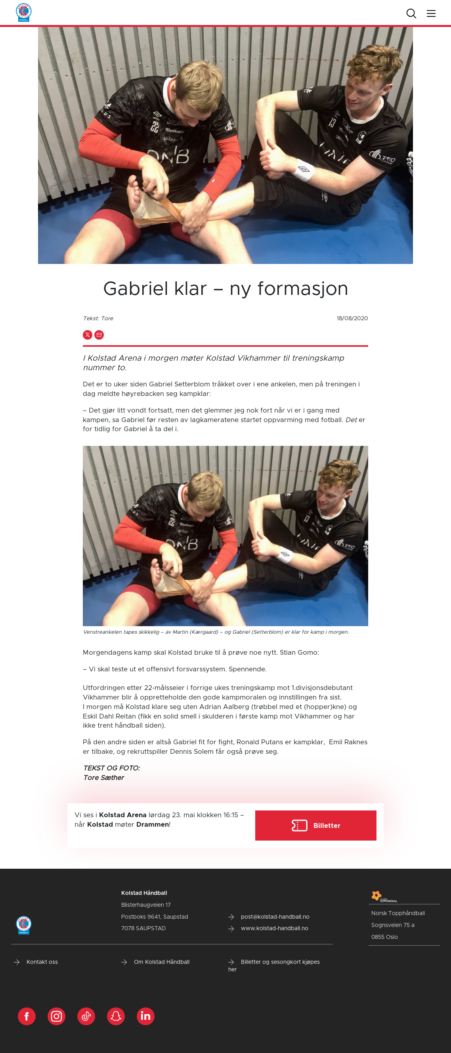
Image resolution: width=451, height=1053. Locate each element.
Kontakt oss (36, 962)
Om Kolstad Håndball (155, 962)
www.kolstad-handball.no (268, 928)
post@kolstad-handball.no (269, 917)
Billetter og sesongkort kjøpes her (274, 966)
